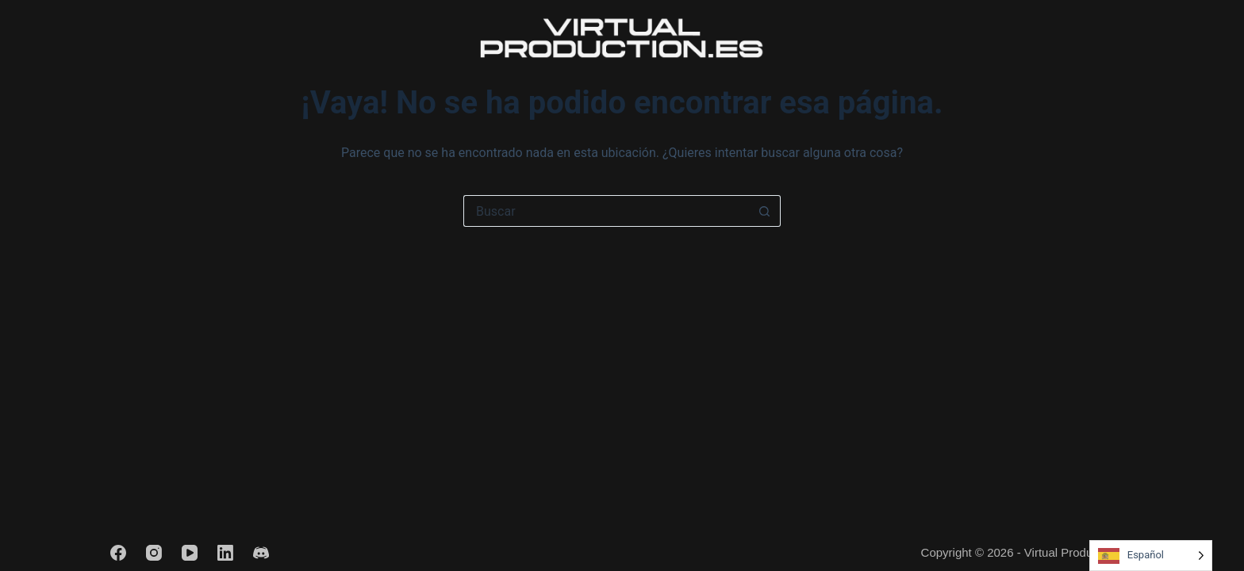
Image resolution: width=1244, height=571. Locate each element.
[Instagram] (154, 553)
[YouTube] (190, 553)
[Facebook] (118, 553)
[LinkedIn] (225, 553)
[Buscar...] (606, 211)
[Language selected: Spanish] (1150, 555)
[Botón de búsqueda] (765, 211)
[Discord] (261, 553)
